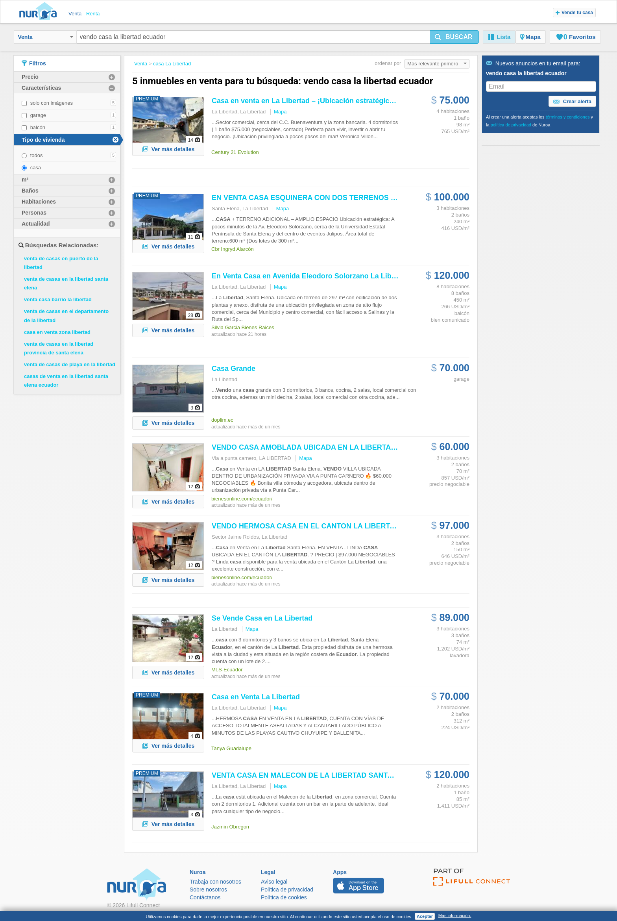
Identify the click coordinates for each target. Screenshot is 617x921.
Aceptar (425, 916)
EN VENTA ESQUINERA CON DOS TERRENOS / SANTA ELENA (328, 198)
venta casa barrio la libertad (58, 299)
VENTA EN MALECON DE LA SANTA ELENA (315, 775)
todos (36, 155)
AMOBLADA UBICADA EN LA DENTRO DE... (328, 447)
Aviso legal (274, 881)
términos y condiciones (568, 117)
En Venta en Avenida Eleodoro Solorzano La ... (313, 276)
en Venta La (256, 697)
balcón (37, 127)
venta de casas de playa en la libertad (69, 364)
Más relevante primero (437, 64)
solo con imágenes (51, 103)
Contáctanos (205, 897)
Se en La (262, 618)
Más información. (454, 915)
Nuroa (40, 12)
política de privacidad (511, 124)
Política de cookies (284, 897)
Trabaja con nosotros (215, 881)
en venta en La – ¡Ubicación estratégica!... (306, 101)
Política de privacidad (287, 889)
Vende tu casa (574, 12)
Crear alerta (572, 101)
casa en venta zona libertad (57, 332)
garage (38, 115)
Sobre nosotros (208, 889)
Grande (233, 368)
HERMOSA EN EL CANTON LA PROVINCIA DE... (335, 526)
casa (35, 167)
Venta (45, 37)
